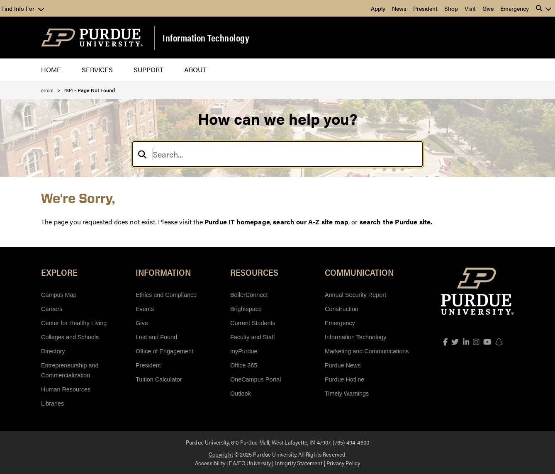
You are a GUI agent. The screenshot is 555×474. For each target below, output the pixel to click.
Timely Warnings (347, 393)
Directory (53, 351)
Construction (341, 309)
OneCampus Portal (255, 379)
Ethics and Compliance (166, 295)
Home (51, 69)
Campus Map (59, 295)
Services (97, 69)
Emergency (514, 8)
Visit (470, 8)
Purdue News (342, 365)
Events (145, 309)
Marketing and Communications (367, 351)
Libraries (52, 403)
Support (148, 69)
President (425, 8)
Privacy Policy (343, 463)
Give (488, 8)
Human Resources (65, 389)
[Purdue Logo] (92, 37)
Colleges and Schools (70, 337)
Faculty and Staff (252, 337)
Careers (51, 309)
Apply (378, 8)
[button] (544, 8)
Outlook (240, 393)
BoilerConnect (249, 295)
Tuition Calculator (159, 379)
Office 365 (243, 365)
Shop (451, 8)
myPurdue (244, 351)
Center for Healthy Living (74, 323)
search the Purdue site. (396, 221)
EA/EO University (250, 463)
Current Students (252, 323)
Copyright (221, 454)
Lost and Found (156, 337)
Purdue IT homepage (237, 221)
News (399, 8)
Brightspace (246, 309)
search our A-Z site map (310, 221)
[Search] (277, 154)
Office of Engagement (164, 351)
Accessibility (210, 463)
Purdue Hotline (344, 379)
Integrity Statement (298, 463)
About (195, 69)
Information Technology (206, 38)
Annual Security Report (355, 295)
